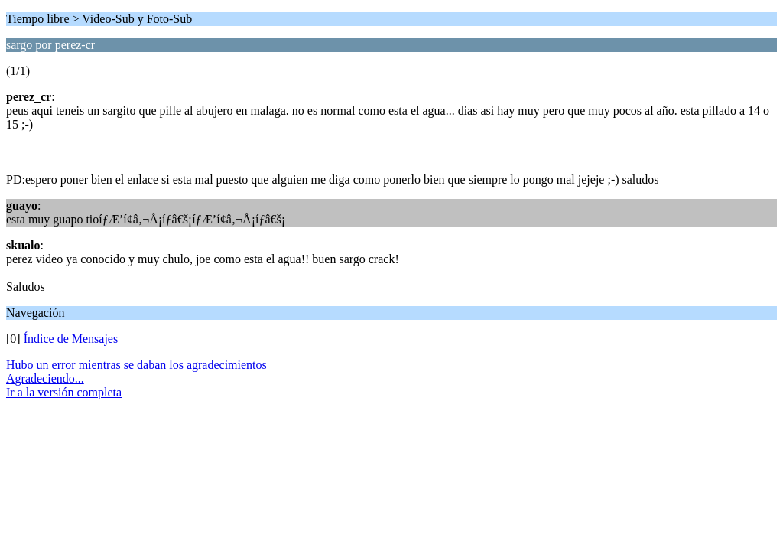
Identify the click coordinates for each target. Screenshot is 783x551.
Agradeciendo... (45, 378)
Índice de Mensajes (71, 338)
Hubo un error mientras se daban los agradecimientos (136, 364)
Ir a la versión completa (64, 392)
